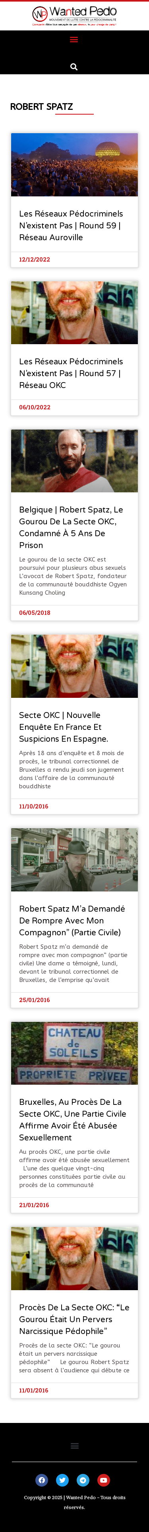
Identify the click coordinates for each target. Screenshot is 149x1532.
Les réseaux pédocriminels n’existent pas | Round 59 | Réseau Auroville (71, 226)
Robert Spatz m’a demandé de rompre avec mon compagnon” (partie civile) (72, 921)
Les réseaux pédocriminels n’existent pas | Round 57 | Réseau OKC (71, 373)
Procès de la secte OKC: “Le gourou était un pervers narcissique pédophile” (74, 1319)
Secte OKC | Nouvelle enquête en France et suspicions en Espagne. (63, 727)
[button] (73, 38)
